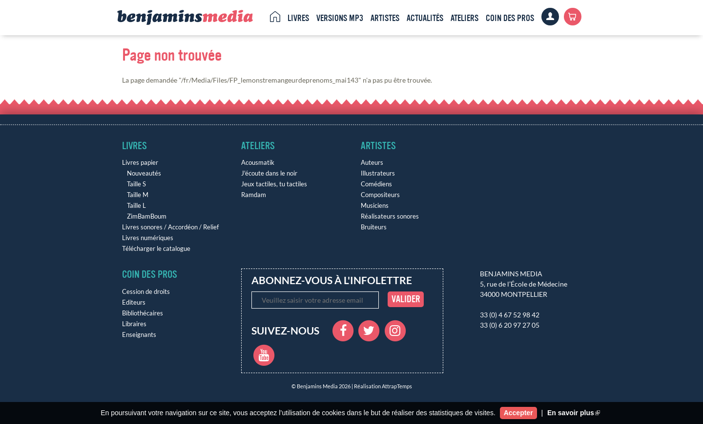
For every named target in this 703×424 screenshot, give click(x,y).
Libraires (134, 324)
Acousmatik (257, 162)
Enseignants (139, 334)
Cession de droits (146, 291)
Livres (298, 18)
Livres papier (140, 162)
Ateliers (464, 18)
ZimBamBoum (146, 216)
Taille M (137, 195)
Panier (572, 16)
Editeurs (133, 302)
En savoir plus (573, 413)
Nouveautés (144, 173)
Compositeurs (380, 195)
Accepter (518, 413)
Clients (550, 16)
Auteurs (372, 162)
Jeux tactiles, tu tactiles (274, 184)
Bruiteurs (374, 227)
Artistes (385, 18)
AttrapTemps (397, 386)
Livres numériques (147, 238)
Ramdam (253, 195)
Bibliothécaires (142, 313)
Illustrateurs (378, 173)
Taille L (136, 205)
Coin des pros (510, 18)
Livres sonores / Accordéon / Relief (170, 227)
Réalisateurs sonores (390, 216)
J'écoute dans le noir (269, 173)
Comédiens (376, 184)
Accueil (275, 16)
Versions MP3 (339, 18)
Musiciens (375, 205)
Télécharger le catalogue (156, 248)
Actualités (425, 18)
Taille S (136, 184)
